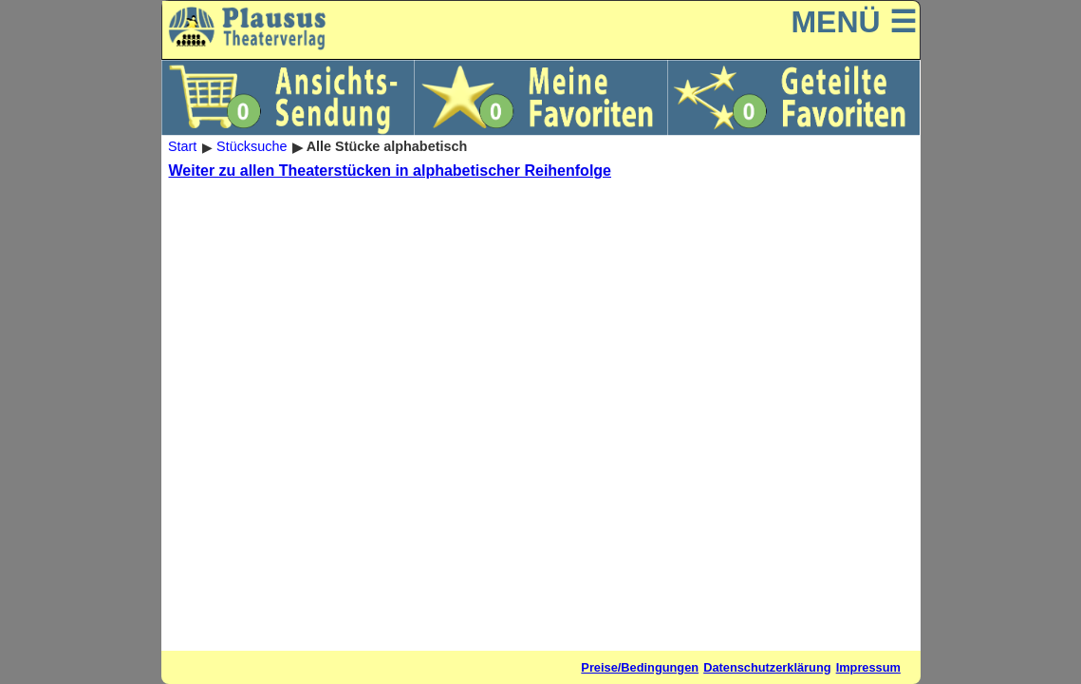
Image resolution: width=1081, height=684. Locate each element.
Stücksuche (251, 147)
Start (182, 147)
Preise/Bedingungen (640, 667)
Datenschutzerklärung (766, 667)
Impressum (868, 667)
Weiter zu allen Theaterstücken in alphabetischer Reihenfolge (390, 170)
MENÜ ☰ (853, 22)
